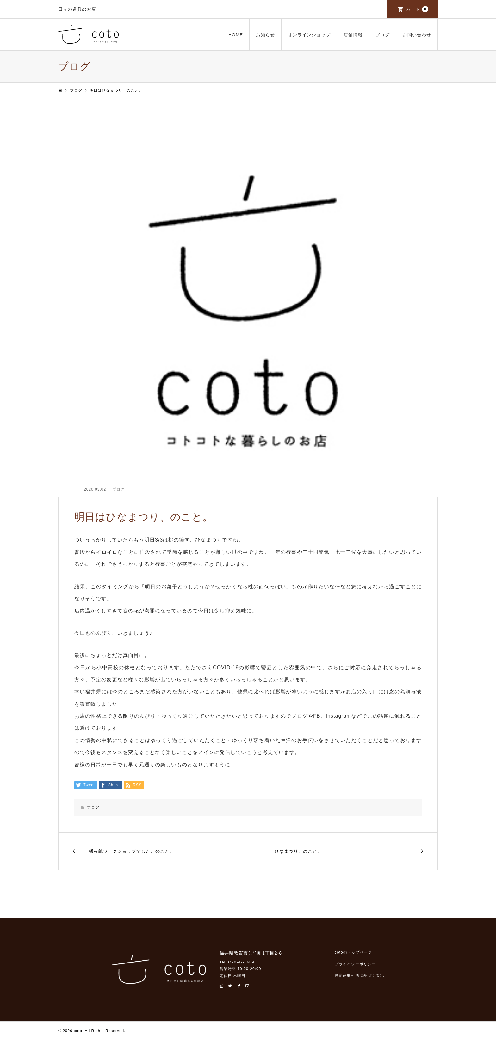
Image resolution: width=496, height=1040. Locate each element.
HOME (235, 34)
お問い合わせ (417, 34)
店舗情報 (353, 34)
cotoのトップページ (353, 952)
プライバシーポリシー (355, 964)
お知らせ (265, 34)
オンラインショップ (309, 34)
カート (417, 9)
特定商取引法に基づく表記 (359, 975)
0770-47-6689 (240, 962)
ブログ (382, 34)
